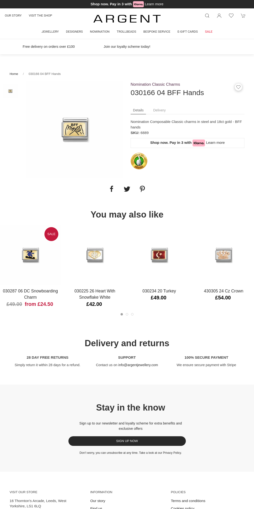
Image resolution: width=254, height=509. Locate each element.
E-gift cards (187, 31)
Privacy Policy (172, 452)
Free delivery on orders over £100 (49, 46)
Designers (74, 31)
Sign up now (127, 441)
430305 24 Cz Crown (223, 291)
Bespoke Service (156, 31)
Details (138, 110)
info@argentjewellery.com (138, 365)
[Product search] (207, 15)
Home (14, 74)
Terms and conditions (188, 501)
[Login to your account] (219, 15)
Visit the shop (40, 15)
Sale (208, 31)
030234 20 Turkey (159, 291)
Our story (13, 15)
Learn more (154, 4)
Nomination (99, 31)
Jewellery (50, 31)
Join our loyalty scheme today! (127, 46)
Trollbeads (126, 31)
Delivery (159, 110)
